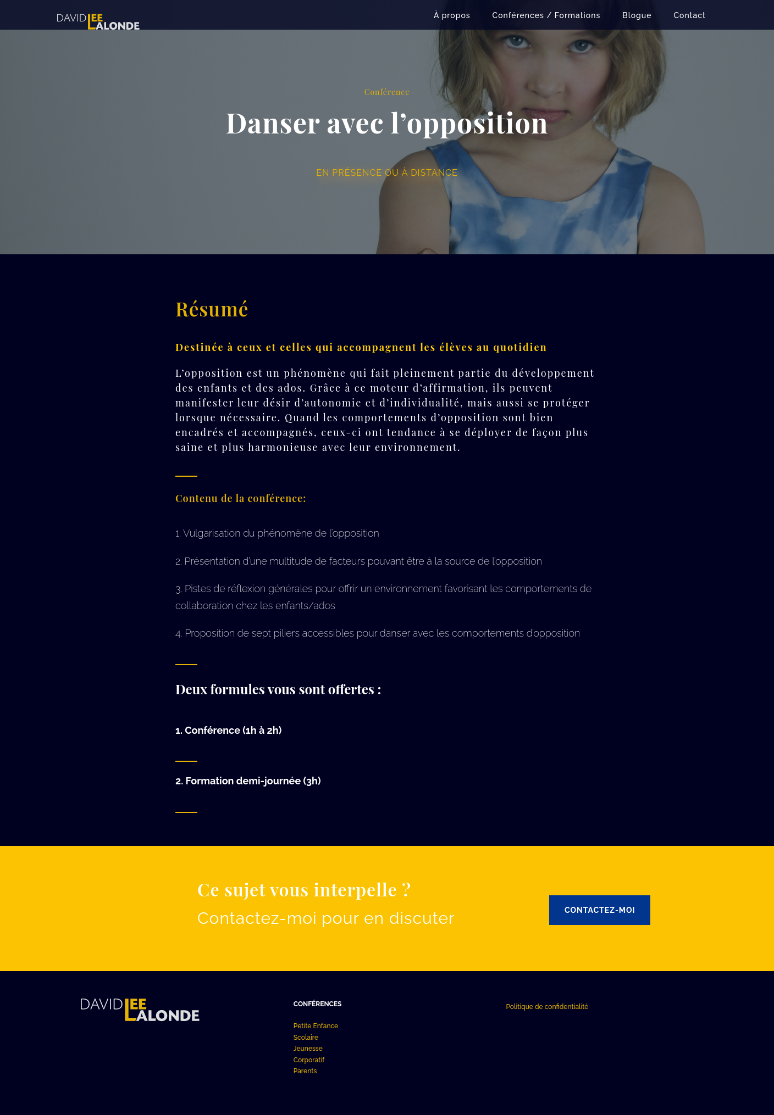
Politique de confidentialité (547, 1007)
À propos (452, 15)
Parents (305, 1071)
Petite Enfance (316, 1026)
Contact (690, 15)
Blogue (636, 15)
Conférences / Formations (547, 15)
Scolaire (306, 1037)
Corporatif (309, 1060)
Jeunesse (308, 1048)
